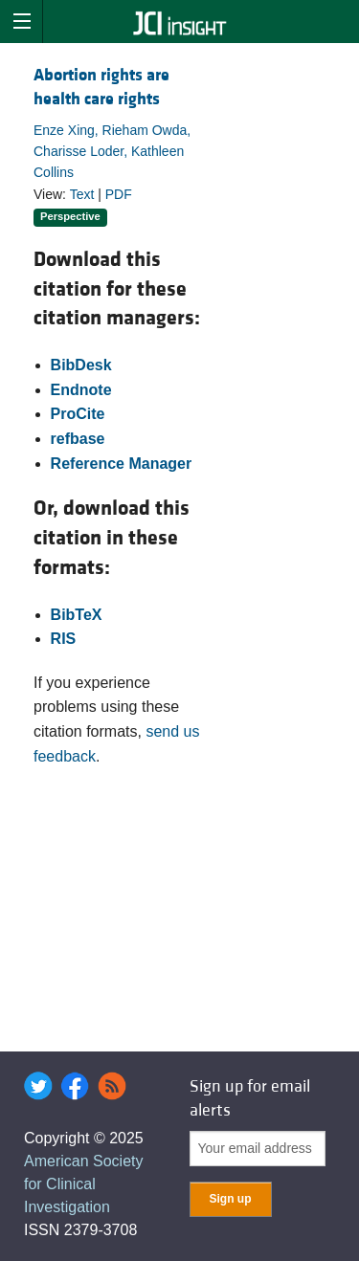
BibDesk (81, 365)
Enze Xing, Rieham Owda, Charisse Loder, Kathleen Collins (112, 151)
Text (82, 194)
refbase (78, 439)
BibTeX (76, 615)
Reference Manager (121, 463)
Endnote (81, 390)
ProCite (78, 414)
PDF (118, 194)
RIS (64, 638)
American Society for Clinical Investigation (84, 1184)
